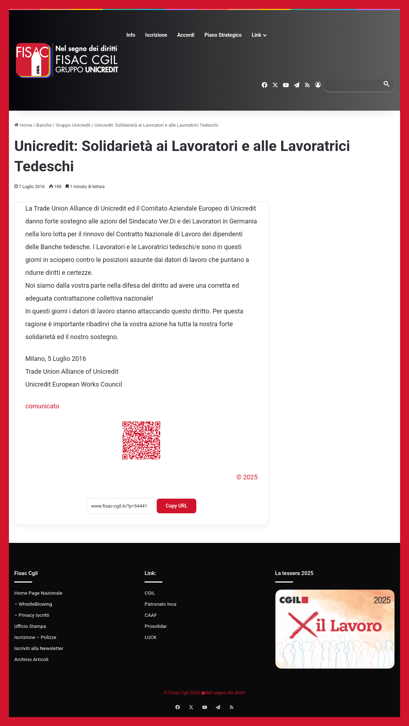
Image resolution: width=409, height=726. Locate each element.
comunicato (42, 406)
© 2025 (247, 477)
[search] (352, 85)
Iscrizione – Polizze (35, 637)
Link (256, 35)
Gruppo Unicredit (73, 125)
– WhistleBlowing (33, 604)
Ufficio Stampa (30, 626)
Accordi (185, 35)
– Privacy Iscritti (31, 615)
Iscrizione (156, 35)
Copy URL (176, 506)
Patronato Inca (160, 604)
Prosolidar (156, 626)
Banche (44, 125)
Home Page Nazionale (38, 593)
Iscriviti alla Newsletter (38, 648)
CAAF (151, 615)
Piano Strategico (223, 35)
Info (130, 35)
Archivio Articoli (31, 659)
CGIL (150, 593)
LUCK (150, 637)
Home (23, 125)
